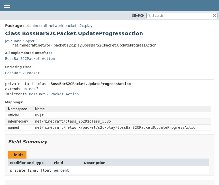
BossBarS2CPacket (22, 73)
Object (28, 89)
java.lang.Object (19, 41)
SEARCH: (139, 15)
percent (61, 170)
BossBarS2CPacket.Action (30, 59)
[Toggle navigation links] (7, 6)
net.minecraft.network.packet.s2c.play (58, 26)
